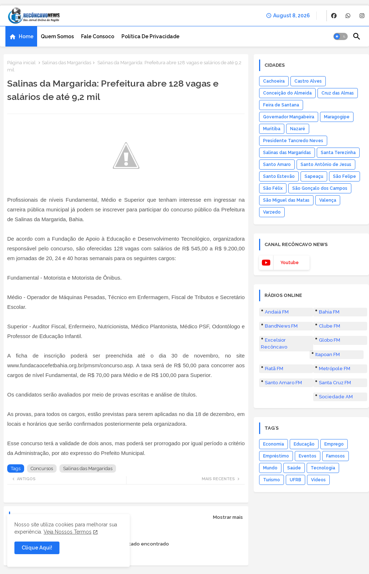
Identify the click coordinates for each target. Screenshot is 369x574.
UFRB (295, 479)
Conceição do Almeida (287, 93)
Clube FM (329, 326)
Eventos (307, 456)
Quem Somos (57, 36)
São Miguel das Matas (286, 200)
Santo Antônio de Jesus (326, 164)
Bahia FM (329, 312)
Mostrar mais (228, 517)
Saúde (294, 467)
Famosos (335, 456)
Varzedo (272, 212)
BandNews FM (281, 326)
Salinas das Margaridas (66, 62)
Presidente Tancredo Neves (293, 140)
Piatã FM (274, 368)
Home (26, 36)
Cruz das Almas (337, 93)
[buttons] (333, 15)
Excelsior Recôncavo (274, 343)
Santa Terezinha (338, 152)
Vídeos (318, 479)
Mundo (270, 467)
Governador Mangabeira (288, 116)
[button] (340, 36)
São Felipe (344, 176)
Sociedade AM (336, 396)
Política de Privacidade (150, 36)
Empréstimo (276, 456)
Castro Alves (308, 81)
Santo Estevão (279, 176)
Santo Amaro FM (283, 382)
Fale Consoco (97, 36)
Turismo (271, 479)
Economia (273, 444)
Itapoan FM (327, 354)
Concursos (42, 468)
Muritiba (271, 128)
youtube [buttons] (289, 262)
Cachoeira (274, 81)
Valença (327, 200)
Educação (304, 444)
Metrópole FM (334, 368)
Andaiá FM (277, 312)
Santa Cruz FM (335, 382)
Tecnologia (323, 467)
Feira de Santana (281, 105)
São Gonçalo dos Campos (319, 188)
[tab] (21, 36)
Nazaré (297, 128)
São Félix (273, 188)
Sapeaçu (313, 176)
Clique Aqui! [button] (37, 548)
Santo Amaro (277, 164)
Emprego (334, 444)
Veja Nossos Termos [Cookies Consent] (68, 532)
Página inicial (21, 62)
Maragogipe (337, 116)
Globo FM (329, 340)
